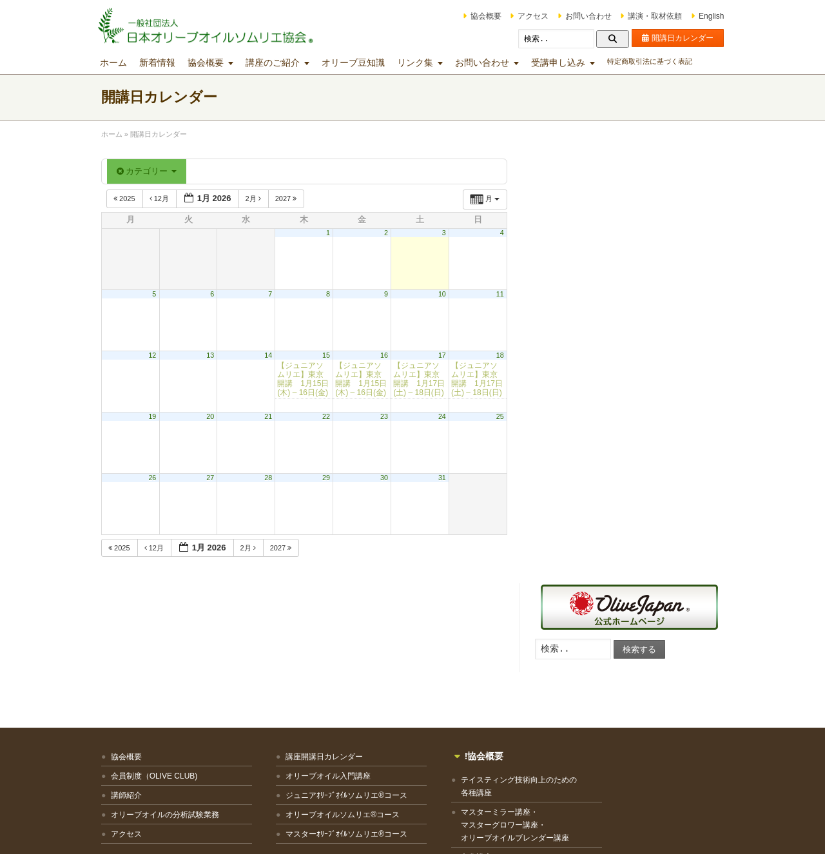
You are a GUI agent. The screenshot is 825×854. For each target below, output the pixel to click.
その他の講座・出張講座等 (480, 751)
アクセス (531, 16)
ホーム (115, 62)
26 (155, 477)
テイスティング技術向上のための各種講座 (492, 661)
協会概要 (484, 16)
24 (444, 416)
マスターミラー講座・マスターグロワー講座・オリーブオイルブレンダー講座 (488, 700)
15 (328, 355)
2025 (127, 198)
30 (386, 477)
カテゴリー (149, 171)
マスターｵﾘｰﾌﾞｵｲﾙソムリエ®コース (335, 708)
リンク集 (417, 62)
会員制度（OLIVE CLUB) (156, 650)
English (709, 16)
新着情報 (159, 62)
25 (502, 416)
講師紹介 (128, 669)
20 (213, 416)
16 (386, 355)
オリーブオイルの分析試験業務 (167, 689)
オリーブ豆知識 (355, 62)
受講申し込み (560, 62)
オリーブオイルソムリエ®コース (331, 689)
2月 (256, 198)
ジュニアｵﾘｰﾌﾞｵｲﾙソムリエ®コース (335, 669)
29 (328, 477)
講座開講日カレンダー (312, 631)
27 (213, 477)
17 (444, 355)
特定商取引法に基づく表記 (651, 61)
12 (155, 355)
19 (155, 416)
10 (444, 294)
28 (270, 477)
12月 (162, 198)
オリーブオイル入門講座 (316, 650)
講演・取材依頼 (653, 16)
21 (270, 416)
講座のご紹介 (275, 62)
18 (502, 355)
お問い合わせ (586, 16)
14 (270, 355)
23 (386, 416)
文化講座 (449, 732)
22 (328, 416)
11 (502, 294)
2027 (289, 198)
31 (444, 477)
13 (213, 355)
